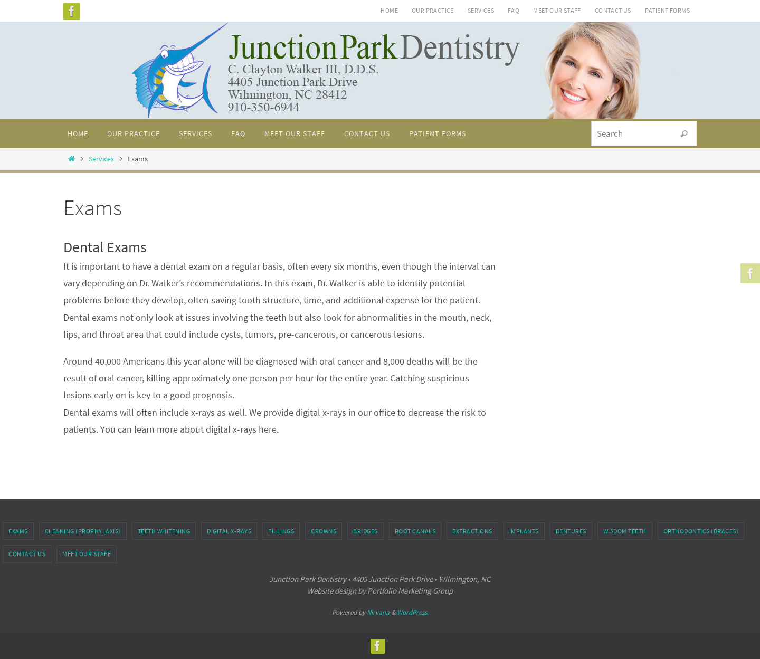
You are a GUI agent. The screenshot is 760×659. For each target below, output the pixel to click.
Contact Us (613, 10)
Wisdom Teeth (625, 531)
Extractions (472, 531)
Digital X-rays (229, 531)
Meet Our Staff (557, 10)
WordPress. (413, 612)
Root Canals (415, 531)
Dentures (571, 531)
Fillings (281, 531)
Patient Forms (667, 10)
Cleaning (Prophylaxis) (83, 531)
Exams (18, 531)
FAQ (513, 10)
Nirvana (378, 612)
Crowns (323, 531)
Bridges (365, 531)
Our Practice (433, 10)
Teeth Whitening (164, 531)
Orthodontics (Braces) (701, 531)
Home (389, 10)
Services (481, 10)
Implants (524, 531)
